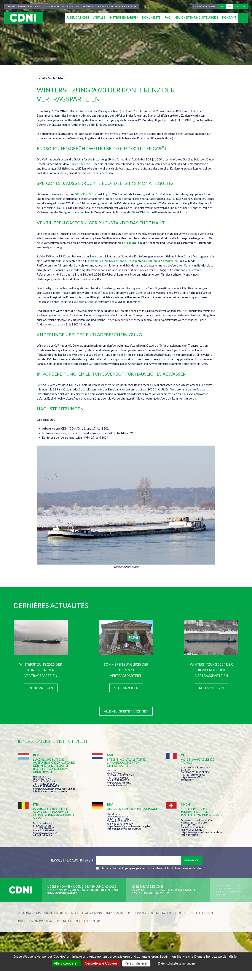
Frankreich (170, 261)
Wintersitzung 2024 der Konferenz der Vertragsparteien (211, 669)
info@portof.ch (189, 834)
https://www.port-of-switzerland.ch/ (201, 832)
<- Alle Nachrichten (52, 78)
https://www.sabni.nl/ (119, 782)
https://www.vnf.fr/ (191, 777)
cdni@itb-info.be (42, 835)
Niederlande (117, 261)
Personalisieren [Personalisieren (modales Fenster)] (136, 963)
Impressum (115, 913)
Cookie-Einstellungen (194, 913)
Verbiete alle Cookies (101, 963)
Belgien (151, 261)
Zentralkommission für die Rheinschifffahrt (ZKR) (60, 913)
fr (222, 6)
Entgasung (129, 242)
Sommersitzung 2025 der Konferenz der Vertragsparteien (126, 669)
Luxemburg (95, 261)
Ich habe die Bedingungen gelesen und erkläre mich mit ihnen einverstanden (151, 868)
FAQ (167, 17)
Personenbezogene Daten (149, 913)
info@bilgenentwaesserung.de (50, 791)
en (244, 6)
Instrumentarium (123, 17)
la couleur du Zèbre (85, 921)
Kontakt (229, 17)
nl (236, 6)
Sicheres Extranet (205, 6)
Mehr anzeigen (41, 688)
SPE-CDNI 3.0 (84, 194)
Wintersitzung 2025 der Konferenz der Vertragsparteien (40, 669)
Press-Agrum (49, 921)
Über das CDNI (78, 17)
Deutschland (136, 261)
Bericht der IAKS (80, 164)
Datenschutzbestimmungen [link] (176, 963)
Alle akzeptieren (66, 963)
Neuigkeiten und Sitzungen (196, 17)
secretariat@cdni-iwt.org (228, 893)
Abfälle (99, 17)
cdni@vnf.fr (187, 779)
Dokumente (151, 17)
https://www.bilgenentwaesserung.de (54, 788)
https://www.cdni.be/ (45, 832)
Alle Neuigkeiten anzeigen (126, 711)
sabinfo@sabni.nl (117, 785)
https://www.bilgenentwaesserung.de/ (128, 826)
